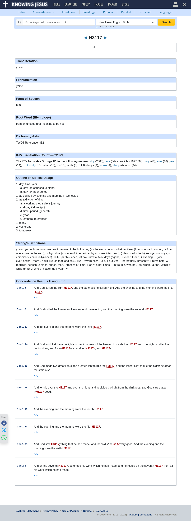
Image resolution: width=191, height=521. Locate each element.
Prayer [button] (112, 4)
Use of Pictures (70, 511)
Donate (87, 511)
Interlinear (69, 12)
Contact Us (102, 511)
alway (116, 165)
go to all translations (106, 26)
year (172, 161)
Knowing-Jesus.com (140, 514)
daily (147, 161)
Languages (166, 12)
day (92, 161)
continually (29, 165)
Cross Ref (145, 12)
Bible (21, 12)
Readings (89, 12)
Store (125, 4)
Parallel (126, 12)
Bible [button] (57, 4)
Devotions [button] (71, 4)
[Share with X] (4, 430)
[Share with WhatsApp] (4, 437)
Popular (108, 12)
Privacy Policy (50, 511)
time (107, 161)
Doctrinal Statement (27, 511)
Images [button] (99, 4)
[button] (175, 4)
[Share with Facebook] (4, 423)
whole (103, 165)
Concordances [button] (42, 12)
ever (159, 161)
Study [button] (86, 4)
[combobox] (126, 22)
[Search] (59, 22)
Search (166, 22)
